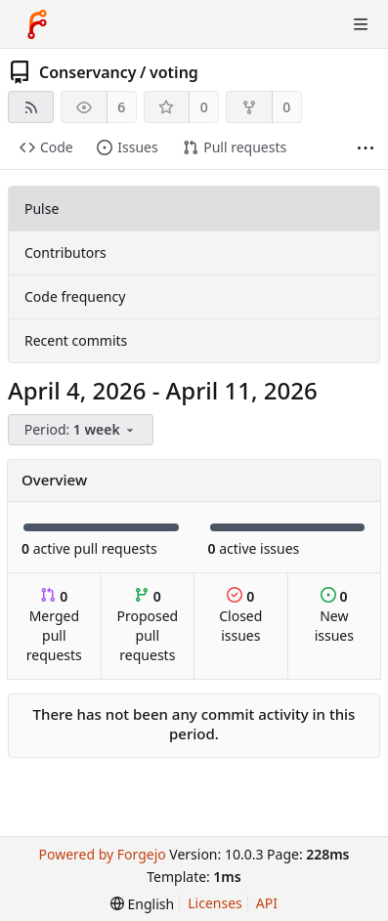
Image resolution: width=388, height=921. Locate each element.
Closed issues (240, 616)
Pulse (41, 208)
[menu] (82, 430)
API (267, 903)
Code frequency (74, 296)
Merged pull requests (54, 625)
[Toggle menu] (360, 24)
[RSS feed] (31, 107)
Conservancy (88, 72)
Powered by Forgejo (101, 854)
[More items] (365, 148)
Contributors (65, 252)
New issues (334, 616)
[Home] (37, 24)
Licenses (215, 903)
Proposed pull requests (148, 625)
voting (174, 72)
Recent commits (75, 340)
